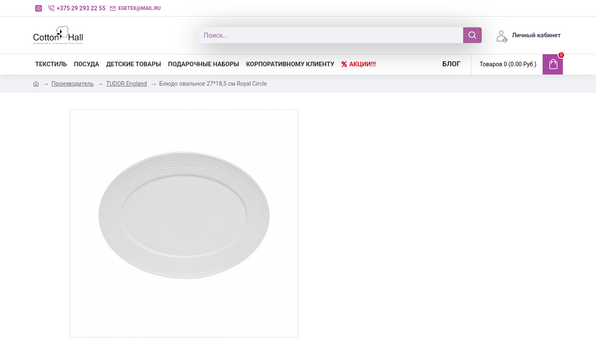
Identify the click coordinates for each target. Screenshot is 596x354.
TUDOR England (126, 83)
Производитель (72, 83)
